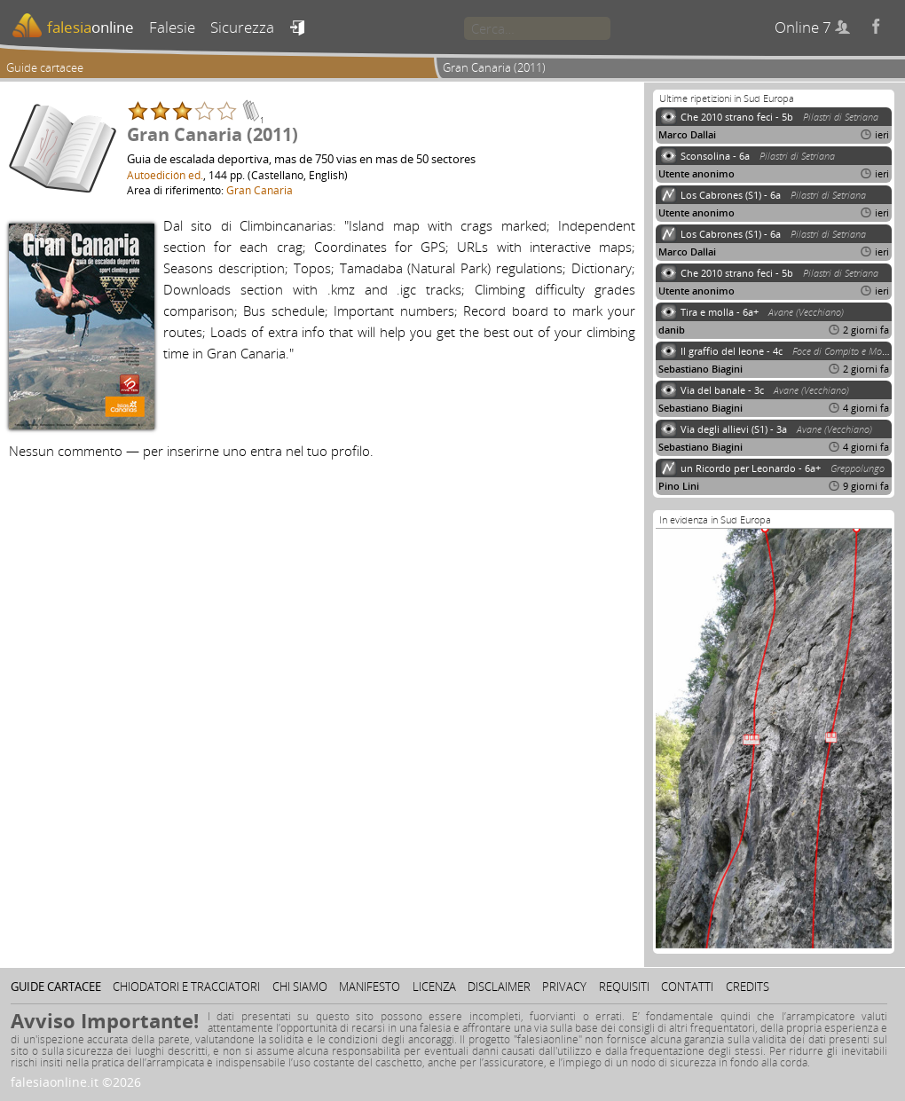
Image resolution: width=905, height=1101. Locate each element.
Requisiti (624, 987)
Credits (747, 987)
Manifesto (369, 987)
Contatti (687, 987)
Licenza (434, 987)
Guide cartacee (44, 67)
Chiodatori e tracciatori (186, 987)
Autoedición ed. (165, 175)
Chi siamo (299, 987)
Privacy (564, 987)
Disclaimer (499, 987)
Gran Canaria (259, 190)
